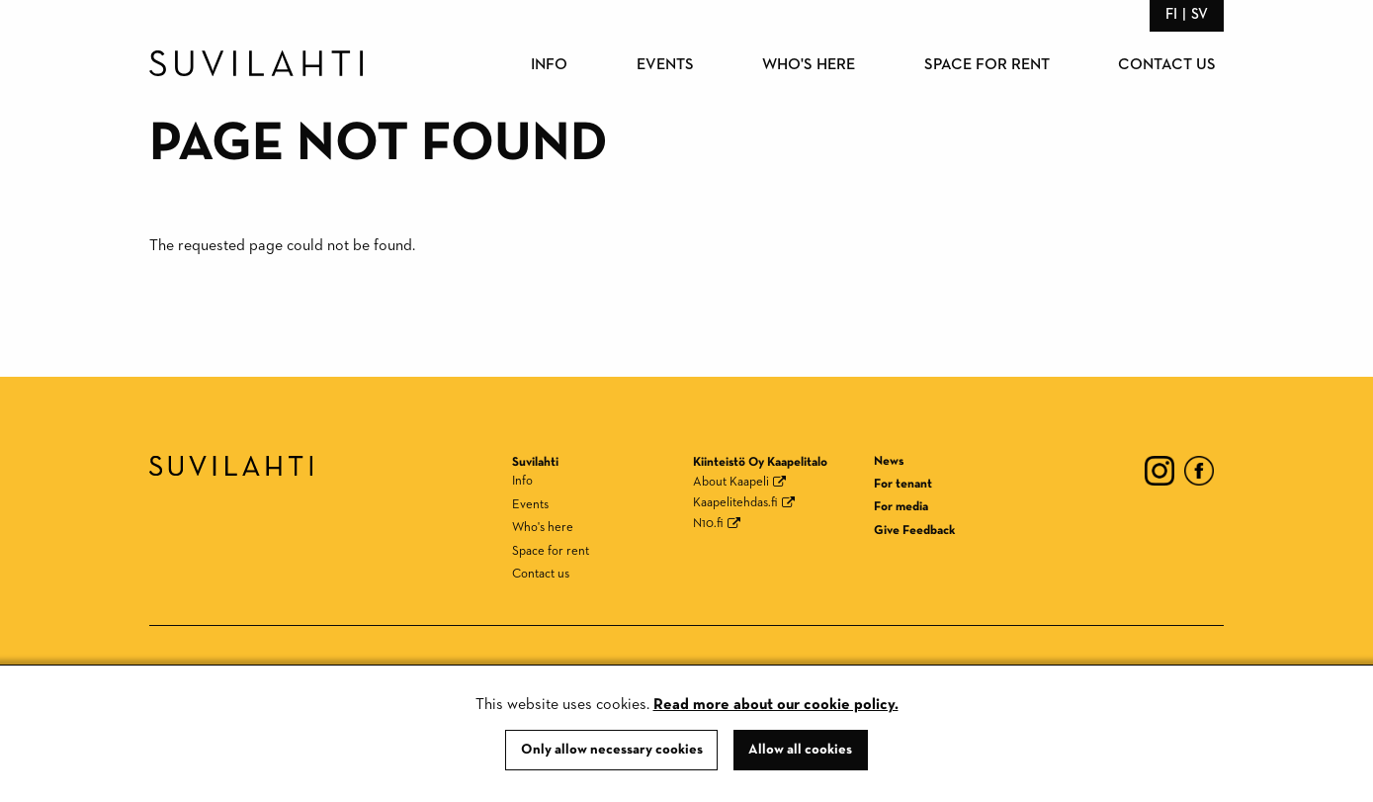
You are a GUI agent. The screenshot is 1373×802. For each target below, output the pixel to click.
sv (1199, 14)
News (888, 461)
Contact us (1167, 65)
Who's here (808, 65)
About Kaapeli (731, 482)
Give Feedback (914, 530)
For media (901, 506)
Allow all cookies (800, 750)
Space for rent (987, 65)
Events (665, 65)
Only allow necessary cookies (612, 750)
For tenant (903, 484)
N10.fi (708, 523)
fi (1171, 14)
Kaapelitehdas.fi (735, 502)
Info (549, 65)
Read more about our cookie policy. (776, 705)
